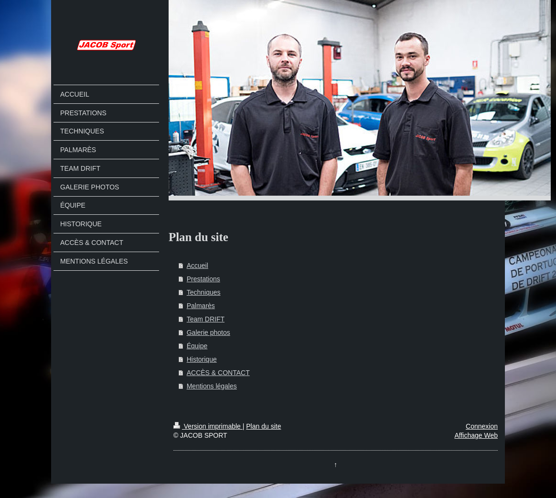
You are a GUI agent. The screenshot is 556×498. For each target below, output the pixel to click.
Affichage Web (476, 435)
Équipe (197, 346)
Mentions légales (212, 386)
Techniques (204, 292)
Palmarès (201, 306)
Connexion (482, 426)
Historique (202, 359)
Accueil (197, 265)
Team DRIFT (206, 319)
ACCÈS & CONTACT (218, 372)
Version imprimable (208, 426)
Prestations (203, 279)
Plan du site (263, 426)
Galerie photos (208, 332)
